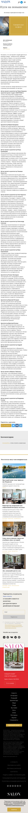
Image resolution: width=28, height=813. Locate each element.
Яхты (14, 710)
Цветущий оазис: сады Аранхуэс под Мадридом (12, 481)
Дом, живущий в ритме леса (11, 571)
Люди (14, 705)
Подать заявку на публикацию (14, 775)
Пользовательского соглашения (13, 625)
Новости (14, 693)
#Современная (17, 518)
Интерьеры (14, 695)
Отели (14, 712)
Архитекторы (14, 700)
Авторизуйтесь (6, 443)
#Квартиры (10, 518)
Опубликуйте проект (14, 725)
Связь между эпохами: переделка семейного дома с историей (13, 539)
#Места (4, 487)
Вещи (14, 703)
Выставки (14, 708)
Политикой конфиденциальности (13, 626)
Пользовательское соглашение (14, 778)
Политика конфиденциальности (14, 781)
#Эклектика (15, 551)
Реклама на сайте (14, 765)
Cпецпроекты (14, 720)
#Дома (9, 551)
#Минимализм (15, 585)
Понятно (14, 809)
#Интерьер (4, 518)
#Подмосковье (6, 587)
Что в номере (10, 683)
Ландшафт (14, 698)
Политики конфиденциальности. (15, 805)
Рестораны (14, 715)
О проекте (14, 762)
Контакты (14, 771)
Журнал (14, 717)
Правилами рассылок (10, 628)
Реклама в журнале (14, 768)
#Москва (4, 520)
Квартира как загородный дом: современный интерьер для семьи (13, 506)
